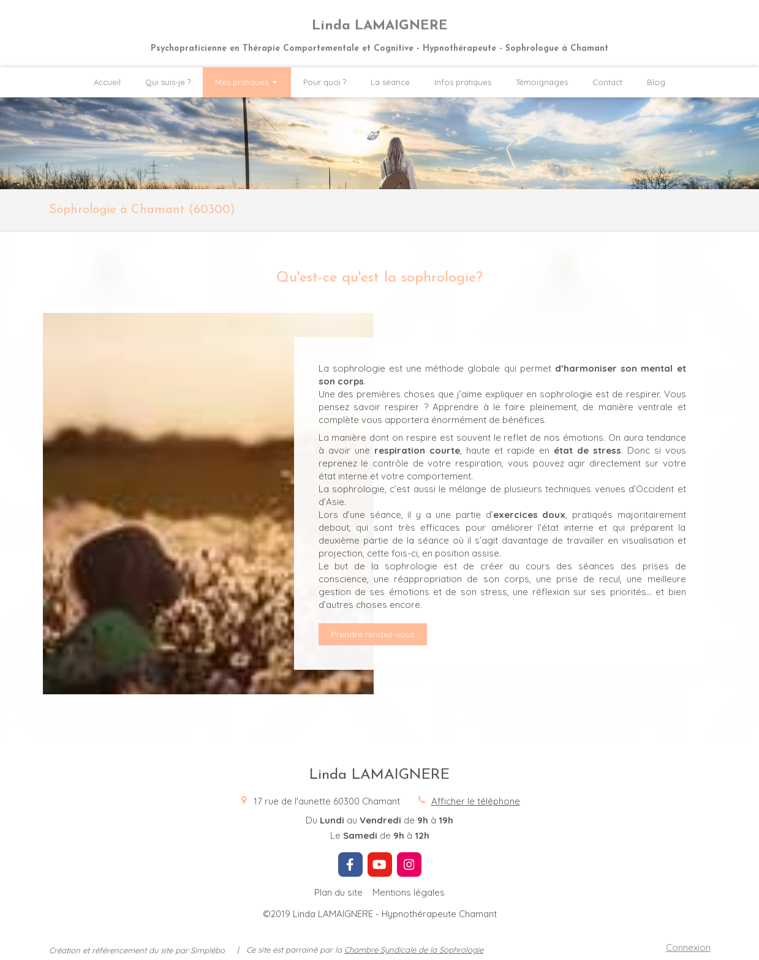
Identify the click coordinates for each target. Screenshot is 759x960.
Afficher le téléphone (475, 801)
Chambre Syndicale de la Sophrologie (413, 949)
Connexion (688, 947)
